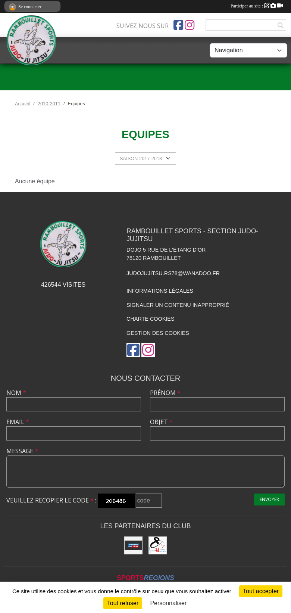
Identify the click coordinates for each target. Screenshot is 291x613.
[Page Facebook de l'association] (178, 25)
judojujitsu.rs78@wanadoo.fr (173, 273)
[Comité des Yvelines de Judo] (157, 545)
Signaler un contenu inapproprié (177, 305)
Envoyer (269, 499)
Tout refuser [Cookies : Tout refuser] (122, 603)
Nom (16, 393)
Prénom (165, 393)
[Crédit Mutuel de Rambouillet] (133, 545)
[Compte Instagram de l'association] (189, 25)
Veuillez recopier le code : (51, 500)
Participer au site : (257, 6)
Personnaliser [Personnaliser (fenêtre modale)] (168, 603)
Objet (161, 422)
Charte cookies (150, 319)
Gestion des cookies (157, 333)
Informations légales (159, 291)
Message (22, 451)
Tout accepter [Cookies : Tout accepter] (261, 591)
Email (17, 422)
